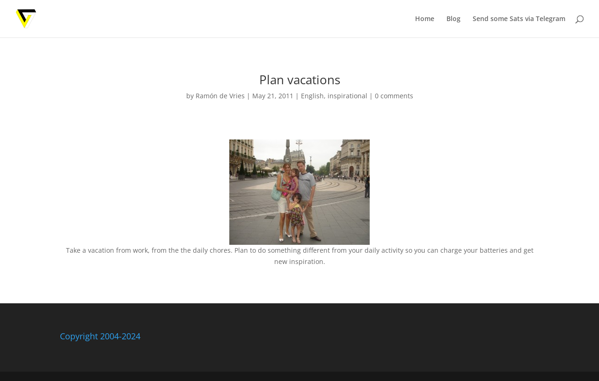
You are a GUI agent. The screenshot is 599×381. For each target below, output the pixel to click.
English (312, 95)
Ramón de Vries (220, 95)
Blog (453, 19)
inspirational (347, 95)
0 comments (394, 95)
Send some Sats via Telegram (519, 19)
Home (424, 19)
